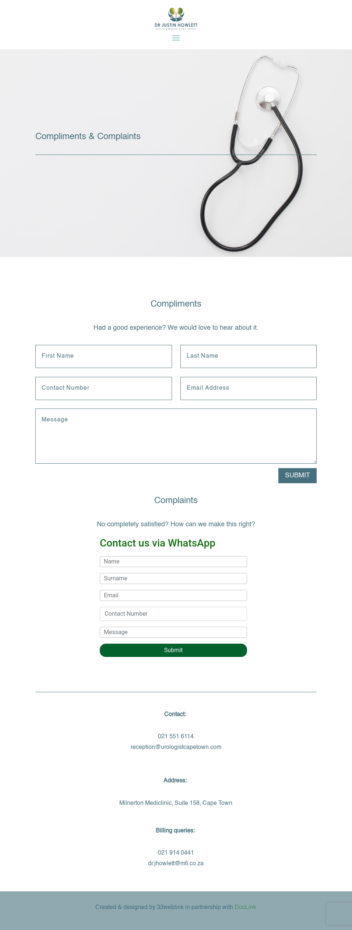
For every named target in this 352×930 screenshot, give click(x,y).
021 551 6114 (176, 737)
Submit (297, 475)
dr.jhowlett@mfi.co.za (176, 864)
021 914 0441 (176, 853)
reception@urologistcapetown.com (176, 747)
